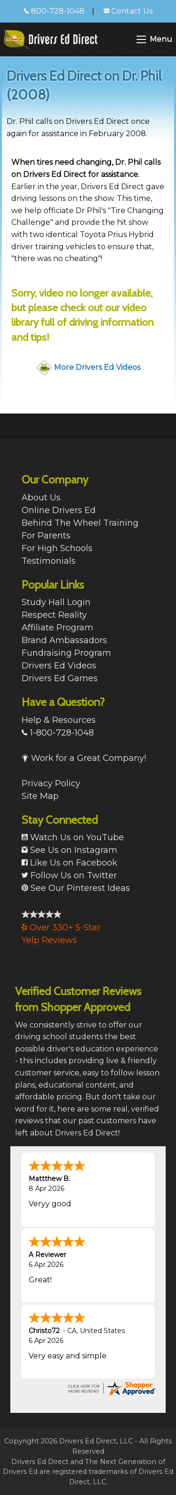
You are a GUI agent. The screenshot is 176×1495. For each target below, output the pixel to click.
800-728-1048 (54, 11)
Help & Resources (59, 720)
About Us (41, 497)
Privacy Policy (51, 783)
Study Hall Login (56, 602)
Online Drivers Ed (59, 510)
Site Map (40, 796)
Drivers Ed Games (60, 678)
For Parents (46, 535)
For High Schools (57, 548)
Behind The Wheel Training (80, 523)
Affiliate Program (57, 627)
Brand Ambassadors (64, 640)
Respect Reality (54, 615)
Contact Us (128, 11)
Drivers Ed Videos (59, 665)
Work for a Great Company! (84, 758)
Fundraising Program (66, 653)
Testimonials (49, 561)
